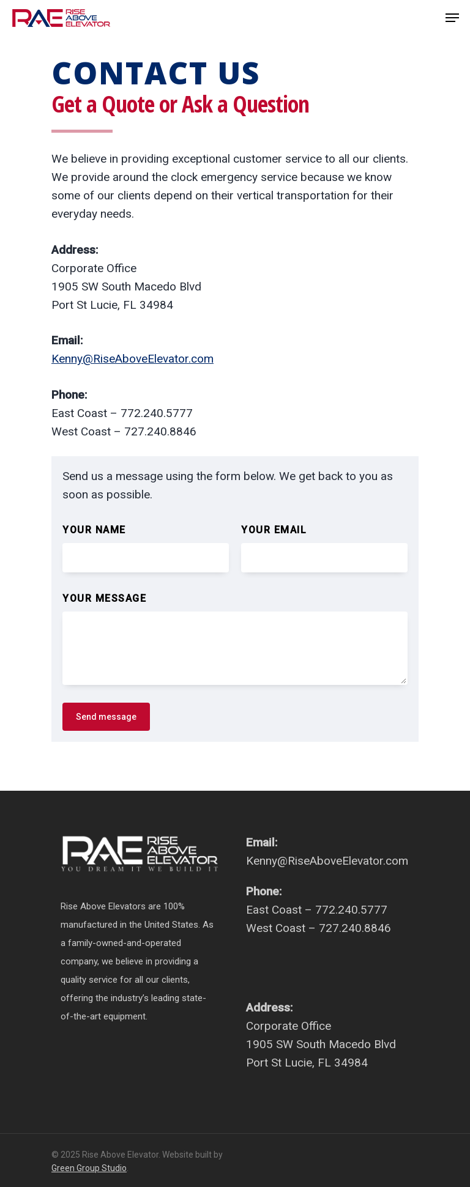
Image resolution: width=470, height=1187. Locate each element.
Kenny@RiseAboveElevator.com (132, 359)
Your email (274, 530)
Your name (94, 530)
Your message (104, 598)
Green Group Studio (89, 1168)
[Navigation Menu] (452, 18)
